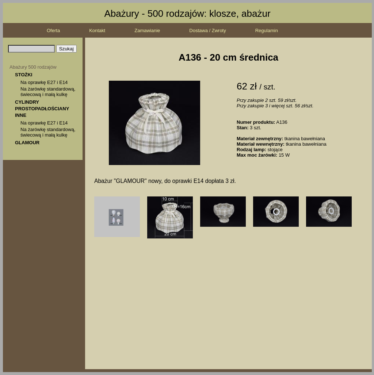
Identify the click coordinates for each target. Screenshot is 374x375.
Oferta (53, 30)
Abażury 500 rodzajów (33, 67)
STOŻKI (23, 74)
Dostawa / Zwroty (207, 30)
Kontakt (97, 30)
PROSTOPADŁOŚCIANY (42, 108)
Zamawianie (147, 30)
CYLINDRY (27, 102)
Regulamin (266, 30)
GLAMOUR (27, 142)
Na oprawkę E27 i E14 (44, 82)
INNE (20, 115)
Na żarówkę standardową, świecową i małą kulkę (47, 91)
